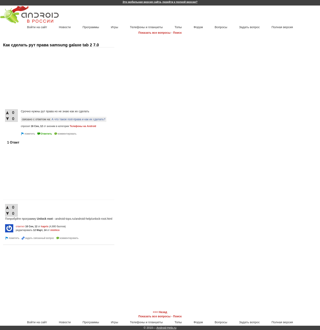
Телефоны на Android (83, 126)
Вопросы (221, 27)
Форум (198, 27)
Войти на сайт (37, 27)
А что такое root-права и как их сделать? (78, 119)
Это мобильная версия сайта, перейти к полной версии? (159, 1)
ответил (20, 226)
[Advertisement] (51, 78)
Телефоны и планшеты (146, 27)
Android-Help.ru (166, 327)
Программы (90, 27)
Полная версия (282, 27)
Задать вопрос (249, 27)
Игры (114, 27)
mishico (55, 230)
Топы (178, 27)
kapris (44, 226)
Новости (65, 27)
